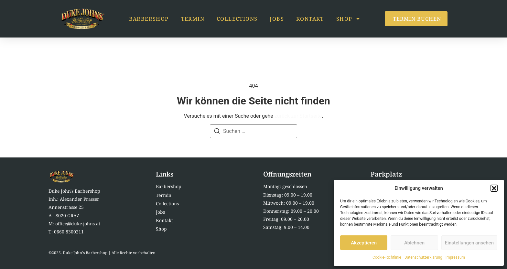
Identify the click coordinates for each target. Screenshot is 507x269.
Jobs (277, 18)
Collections (237, 18)
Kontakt (310, 18)
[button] (494, 188)
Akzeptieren (364, 243)
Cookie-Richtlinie (386, 257)
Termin (192, 18)
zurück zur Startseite (298, 116)
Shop (348, 19)
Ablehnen (414, 243)
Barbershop (149, 18)
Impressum (455, 257)
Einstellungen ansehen (469, 243)
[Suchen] (217, 132)
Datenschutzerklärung (423, 257)
